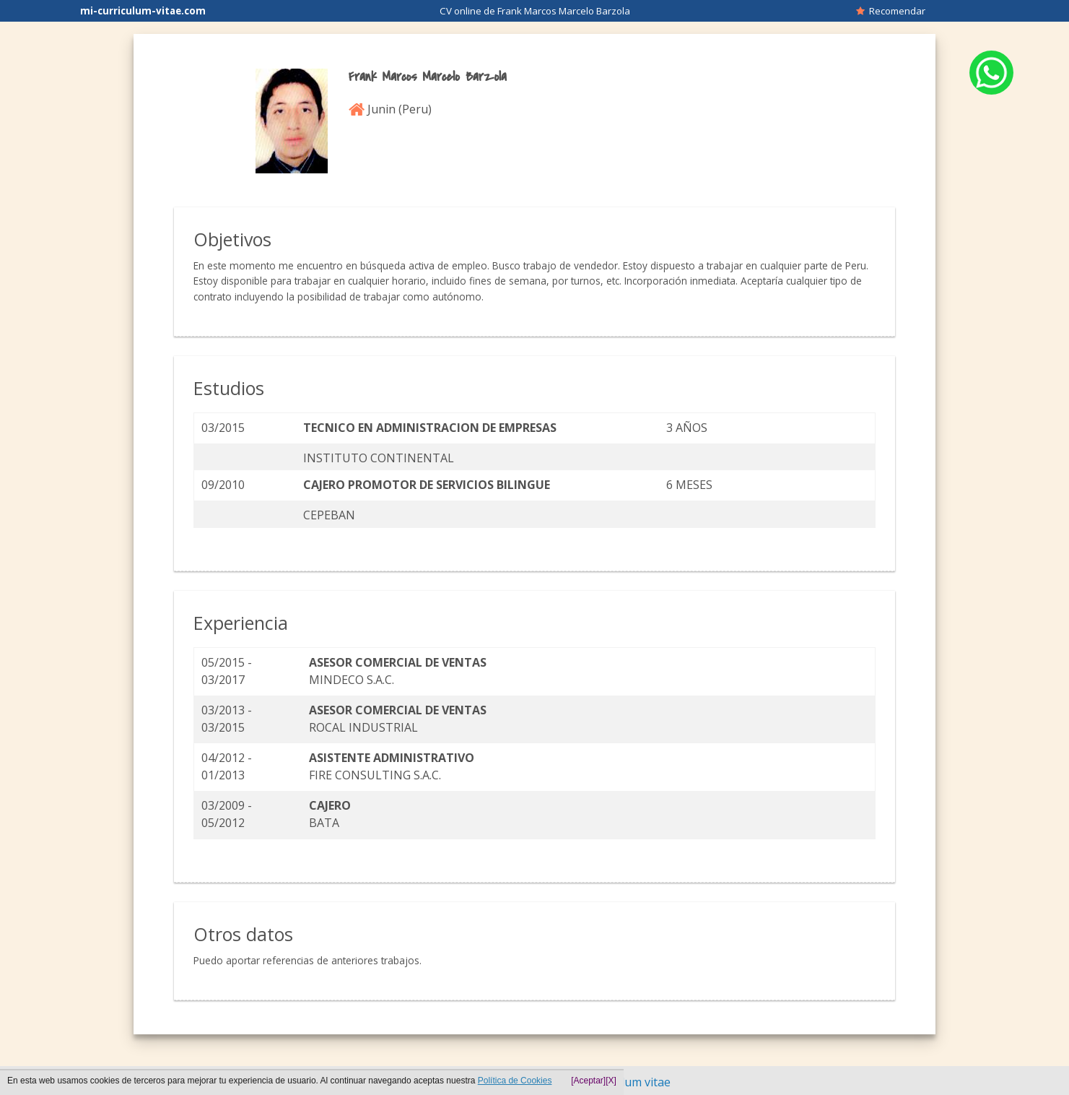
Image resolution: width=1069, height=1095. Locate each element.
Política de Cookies (515, 1080)
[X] (611, 1080)
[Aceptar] (588, 1080)
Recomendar (890, 10)
